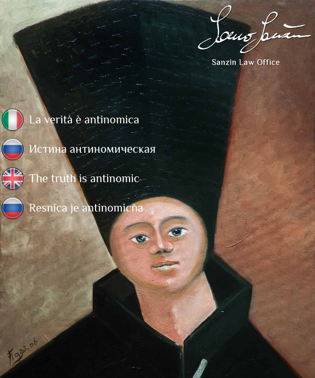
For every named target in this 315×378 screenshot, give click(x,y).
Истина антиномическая (92, 148)
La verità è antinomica (84, 119)
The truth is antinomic (84, 178)
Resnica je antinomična (86, 207)
